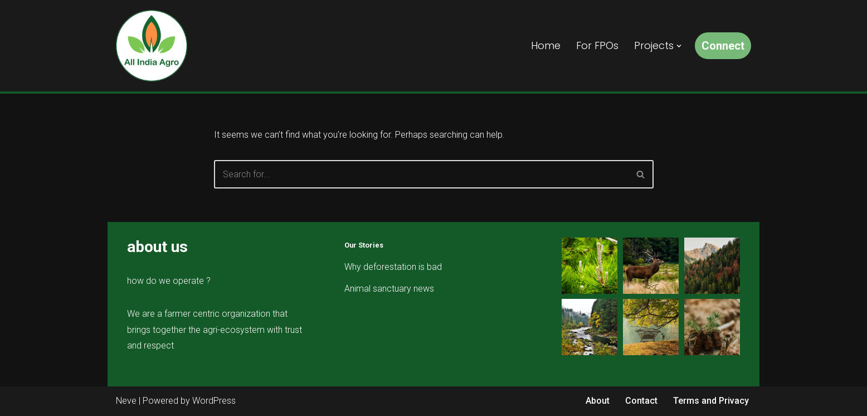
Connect (723, 45)
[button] (678, 46)
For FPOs (597, 45)
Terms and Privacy (711, 400)
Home (546, 45)
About (598, 400)
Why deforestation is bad (393, 267)
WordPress (214, 400)
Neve (126, 400)
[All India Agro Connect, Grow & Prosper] (151, 45)
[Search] (421, 174)
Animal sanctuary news (389, 288)
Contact (641, 400)
